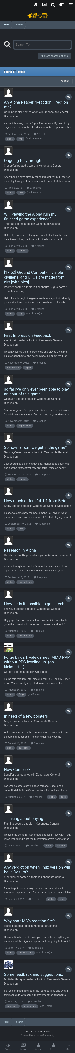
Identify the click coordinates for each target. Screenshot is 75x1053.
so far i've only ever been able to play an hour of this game (36, 391)
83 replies (34, 187)
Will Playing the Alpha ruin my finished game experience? (30, 216)
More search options (54, 55)
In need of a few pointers (26, 716)
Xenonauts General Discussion (52, 505)
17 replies (35, 1001)
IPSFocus (45, 1031)
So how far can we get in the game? (35, 447)
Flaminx (9, 823)
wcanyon (9, 398)
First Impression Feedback (27, 335)
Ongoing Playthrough (22, 160)
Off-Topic (41, 671)
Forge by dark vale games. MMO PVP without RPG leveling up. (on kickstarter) (37, 662)
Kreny (7, 505)
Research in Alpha (20, 550)
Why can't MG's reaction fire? (29, 921)
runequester (11, 877)
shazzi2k (9, 608)
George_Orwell (13, 452)
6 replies (37, 689)
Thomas (9, 223)
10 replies (42, 523)
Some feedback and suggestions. (33, 974)
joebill (7, 925)
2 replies (37, 743)
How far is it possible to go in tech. (34, 603)
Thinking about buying (23, 818)
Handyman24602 (14, 555)
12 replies (35, 947)
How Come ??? (17, 769)
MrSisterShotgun (14, 979)
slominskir (10, 340)
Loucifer (9, 774)
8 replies (37, 308)
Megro (8, 721)
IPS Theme (30, 1031)
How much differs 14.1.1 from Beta (35, 500)
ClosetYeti (10, 165)
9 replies (40, 577)
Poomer (9, 287)
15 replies (41, 134)
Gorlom (8, 671)
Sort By (66, 81)
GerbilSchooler (13, 112)
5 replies (39, 420)
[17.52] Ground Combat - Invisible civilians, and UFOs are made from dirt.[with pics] (34, 277)
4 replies (37, 630)
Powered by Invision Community (37, 1035)
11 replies (42, 474)
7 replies (37, 245)
